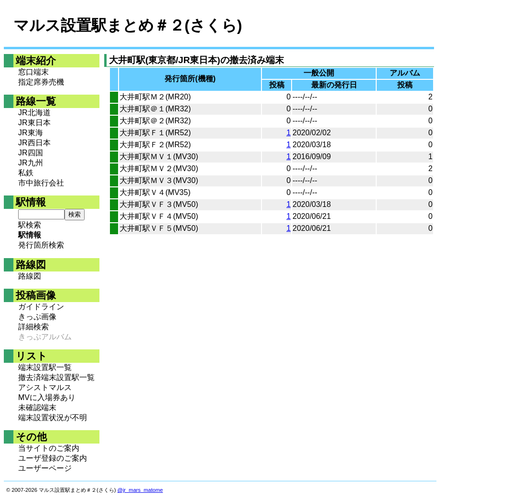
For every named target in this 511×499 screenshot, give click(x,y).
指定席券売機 (41, 82)
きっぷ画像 (37, 317)
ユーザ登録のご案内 (52, 458)
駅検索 (29, 225)
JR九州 (30, 163)
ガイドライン (41, 307)
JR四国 (30, 153)
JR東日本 (34, 123)
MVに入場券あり (47, 397)
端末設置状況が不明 (52, 417)
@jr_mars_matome (140, 490)
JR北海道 (34, 112)
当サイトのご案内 (48, 448)
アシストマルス (45, 387)
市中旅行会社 (41, 183)
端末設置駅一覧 (45, 367)
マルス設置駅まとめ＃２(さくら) (127, 25)
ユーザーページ (45, 468)
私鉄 (25, 173)
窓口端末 (33, 72)
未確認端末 (37, 407)
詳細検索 (33, 327)
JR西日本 (34, 143)
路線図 (29, 276)
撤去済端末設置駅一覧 (56, 377)
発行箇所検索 (41, 245)
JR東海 (30, 133)
